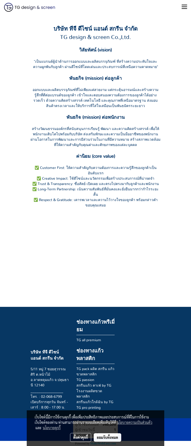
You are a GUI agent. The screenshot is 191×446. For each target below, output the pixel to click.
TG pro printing (88, 408)
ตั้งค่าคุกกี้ (80, 437)
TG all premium (88, 340)
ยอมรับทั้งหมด (107, 437)
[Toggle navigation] (184, 7)
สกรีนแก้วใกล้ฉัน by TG (94, 402)
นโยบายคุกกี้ (52, 427)
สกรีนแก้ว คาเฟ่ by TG (93, 385)
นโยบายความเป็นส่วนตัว (134, 422)
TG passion (85, 380)
